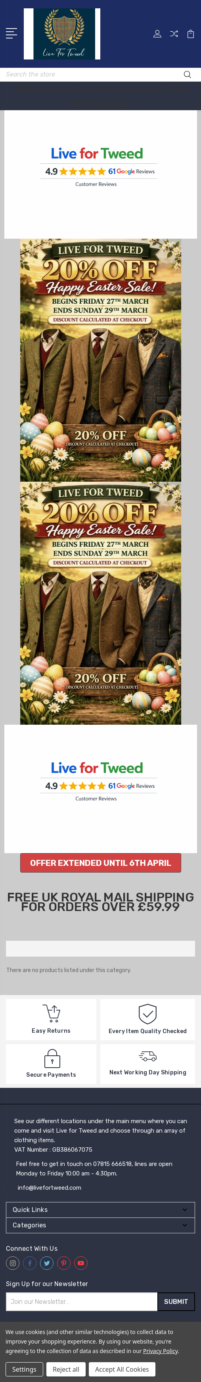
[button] (100, 863)
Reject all (66, 1369)
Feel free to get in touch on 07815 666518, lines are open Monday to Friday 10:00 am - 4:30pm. (94, 1168)
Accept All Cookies (122, 1369)
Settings (24, 1369)
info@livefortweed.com (49, 1187)
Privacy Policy (160, 1351)
